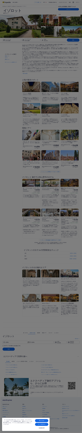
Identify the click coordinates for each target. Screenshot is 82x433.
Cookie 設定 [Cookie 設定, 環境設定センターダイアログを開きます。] (42, 427)
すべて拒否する (41, 424)
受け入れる (41, 420)
